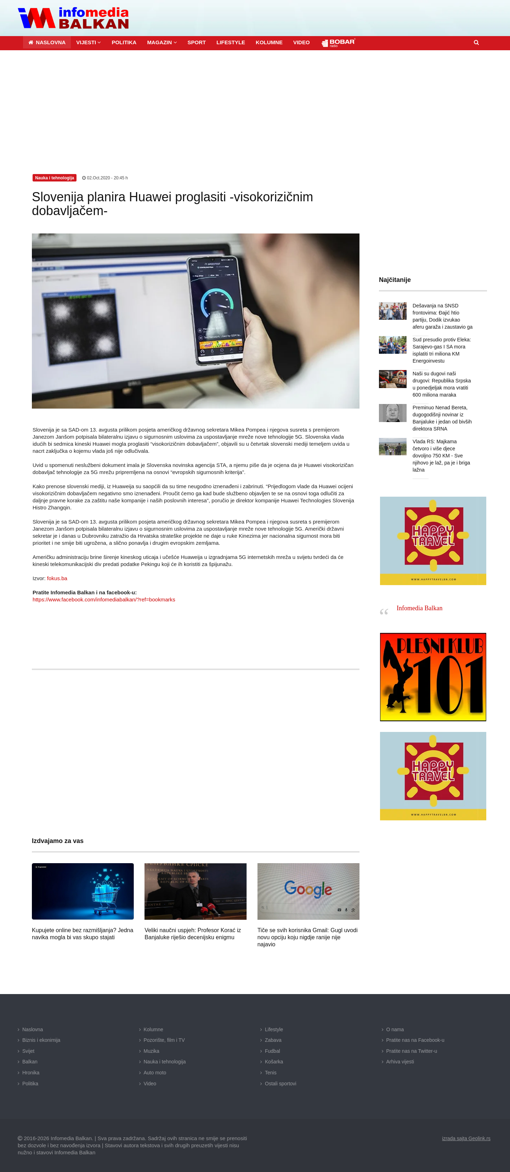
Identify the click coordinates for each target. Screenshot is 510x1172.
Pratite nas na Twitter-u (411, 1050)
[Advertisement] (255, 102)
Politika (30, 1083)
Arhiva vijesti (400, 1061)
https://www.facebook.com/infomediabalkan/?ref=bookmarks (103, 599)
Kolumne (153, 1029)
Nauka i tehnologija (165, 1061)
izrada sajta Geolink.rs (466, 1138)
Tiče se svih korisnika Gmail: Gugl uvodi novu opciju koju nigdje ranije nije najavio (307, 937)
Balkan (30, 1061)
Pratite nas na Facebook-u (415, 1040)
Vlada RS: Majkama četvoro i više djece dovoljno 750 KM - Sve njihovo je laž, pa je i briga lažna (441, 455)
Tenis (271, 1072)
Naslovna (32, 1029)
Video (150, 1083)
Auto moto (155, 1072)
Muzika (151, 1050)
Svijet (28, 1050)
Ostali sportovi (280, 1083)
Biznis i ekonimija (41, 1040)
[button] (88, 42)
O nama (395, 1029)
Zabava (273, 1040)
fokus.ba (57, 578)
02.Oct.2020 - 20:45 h (105, 177)
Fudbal (272, 1050)
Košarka (274, 1061)
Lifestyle (274, 1029)
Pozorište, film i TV (164, 1040)
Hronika (30, 1072)
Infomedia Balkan (419, 608)
